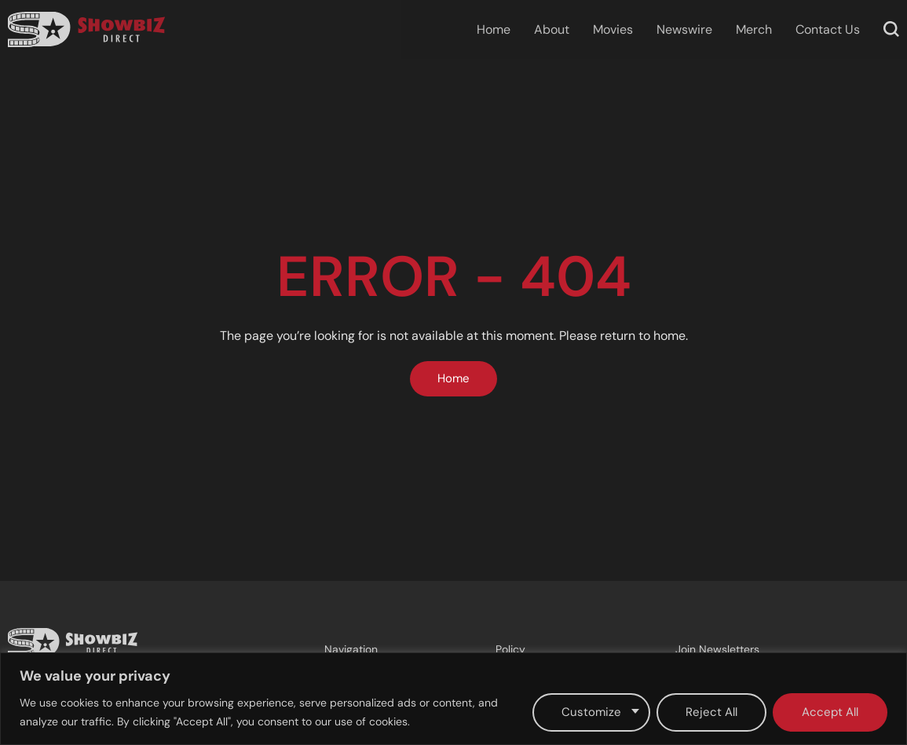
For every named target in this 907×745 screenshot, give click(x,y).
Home (493, 29)
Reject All (711, 712)
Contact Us (827, 29)
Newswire (684, 29)
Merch (754, 29)
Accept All (830, 712)
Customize (591, 712)
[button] (891, 29)
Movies (613, 29)
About (551, 29)
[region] (453, 698)
